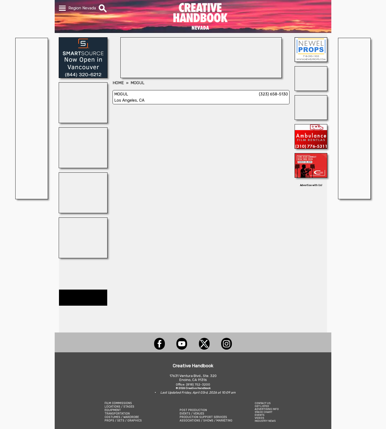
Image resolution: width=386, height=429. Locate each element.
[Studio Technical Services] (311, 118)
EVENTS (259, 414)
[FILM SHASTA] (83, 256)
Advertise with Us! (311, 185)
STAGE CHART (263, 411)
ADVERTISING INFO (267, 409)
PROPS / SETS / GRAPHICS (123, 420)
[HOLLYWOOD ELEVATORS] (83, 121)
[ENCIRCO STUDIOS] (201, 76)
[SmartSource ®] (83, 76)
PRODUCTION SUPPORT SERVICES (203, 417)
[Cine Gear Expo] (311, 176)
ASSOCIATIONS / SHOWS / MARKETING (206, 420)
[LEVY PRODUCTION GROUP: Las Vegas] (83, 211)
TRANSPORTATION (117, 413)
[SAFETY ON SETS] (311, 89)
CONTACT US (262, 403)
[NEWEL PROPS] (311, 60)
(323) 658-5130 (273, 94)
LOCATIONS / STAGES (119, 406)
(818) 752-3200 (198, 384)
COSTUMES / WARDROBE (122, 417)
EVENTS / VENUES (192, 413)
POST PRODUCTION (193, 410)
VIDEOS (259, 417)
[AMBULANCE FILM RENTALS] (311, 147)
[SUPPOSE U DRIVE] (83, 166)
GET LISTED (262, 406)
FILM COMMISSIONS (118, 403)
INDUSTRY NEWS (265, 420)
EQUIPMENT (113, 410)
